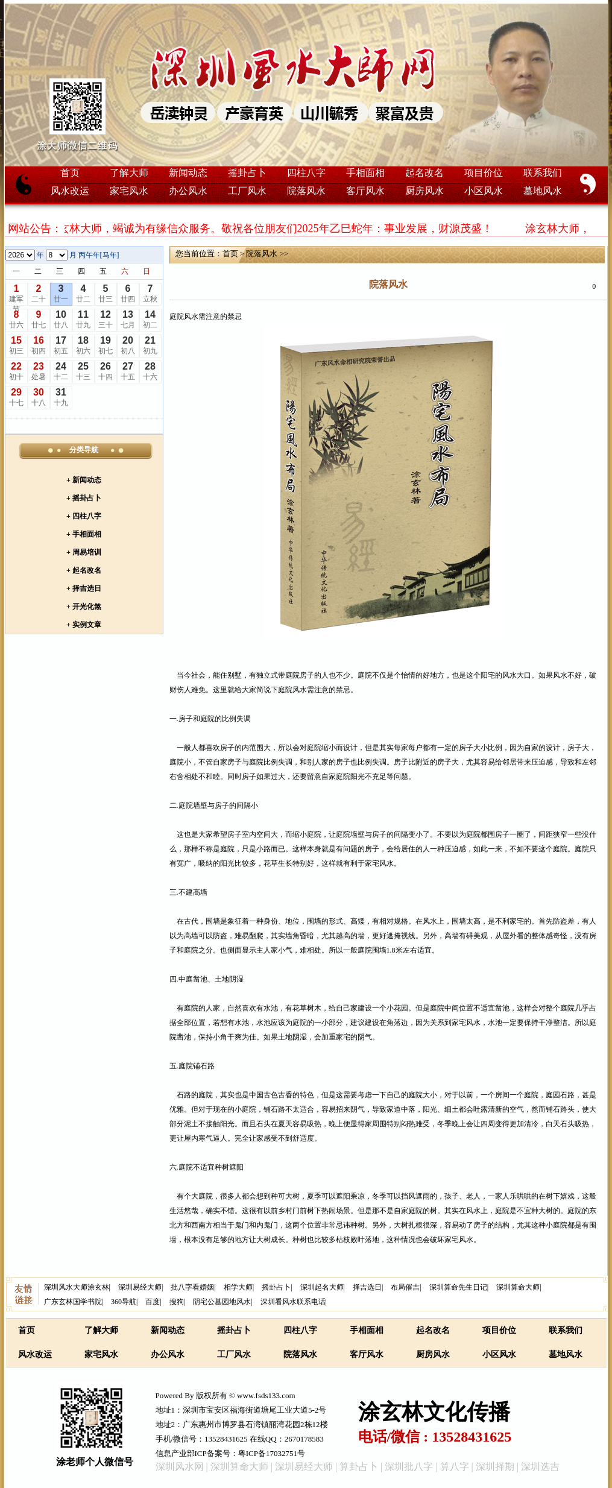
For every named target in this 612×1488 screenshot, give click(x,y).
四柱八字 (306, 173)
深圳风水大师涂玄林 (76, 1287)
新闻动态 (188, 173)
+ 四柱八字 (83, 516)
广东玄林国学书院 (73, 1301)
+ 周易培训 (83, 552)
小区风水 (483, 191)
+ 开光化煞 (83, 606)
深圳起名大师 (322, 1287)
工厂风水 (247, 191)
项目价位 (483, 173)
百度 (152, 1301)
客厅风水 (365, 191)
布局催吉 (405, 1287)
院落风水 (306, 191)
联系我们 (542, 173)
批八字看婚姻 (192, 1287)
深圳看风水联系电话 (293, 1301)
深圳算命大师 (518, 1287)
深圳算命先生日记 (458, 1287)
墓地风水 (542, 191)
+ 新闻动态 (83, 480)
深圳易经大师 (140, 1287)
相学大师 (238, 1287)
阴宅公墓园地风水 (222, 1301)
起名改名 (424, 173)
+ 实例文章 (83, 624)
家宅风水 (129, 191)
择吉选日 (367, 1287)
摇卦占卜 (247, 173)
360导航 (123, 1301)
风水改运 (70, 191)
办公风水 (188, 191)
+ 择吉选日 (83, 588)
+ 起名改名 (83, 570)
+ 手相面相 (83, 534)
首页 (70, 173)
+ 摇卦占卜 (83, 498)
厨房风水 (424, 191)
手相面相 (365, 173)
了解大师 (129, 173)
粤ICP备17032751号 (271, 1453)
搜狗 (176, 1301)
